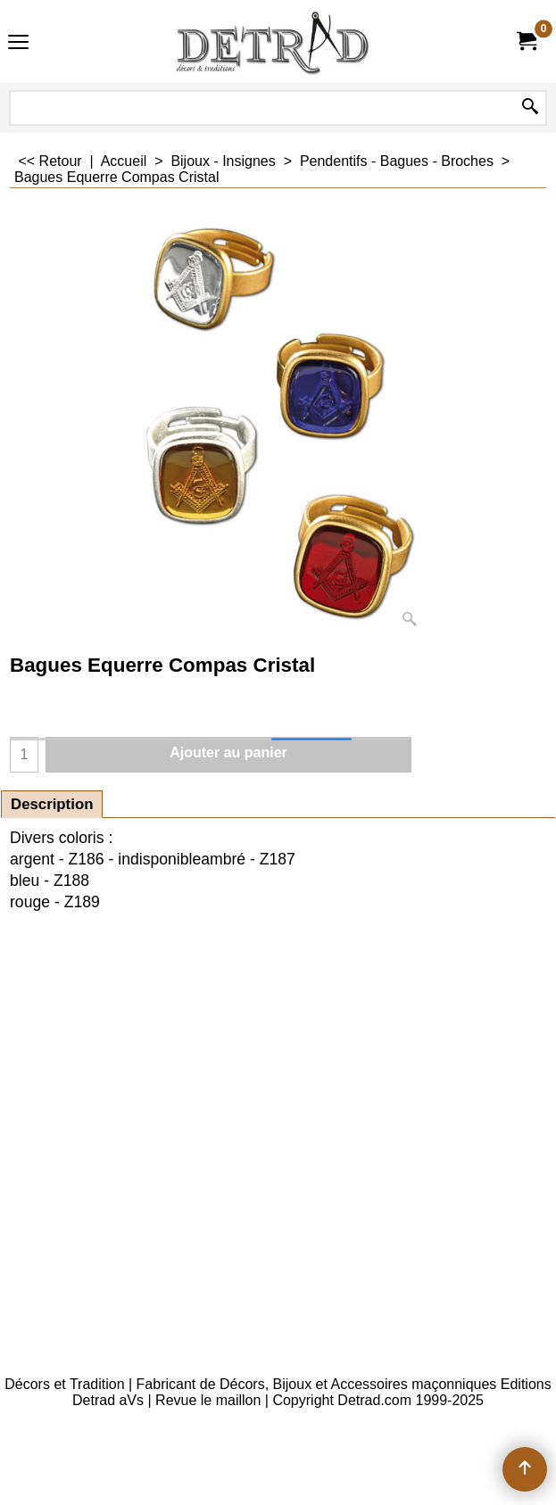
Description (52, 804)
